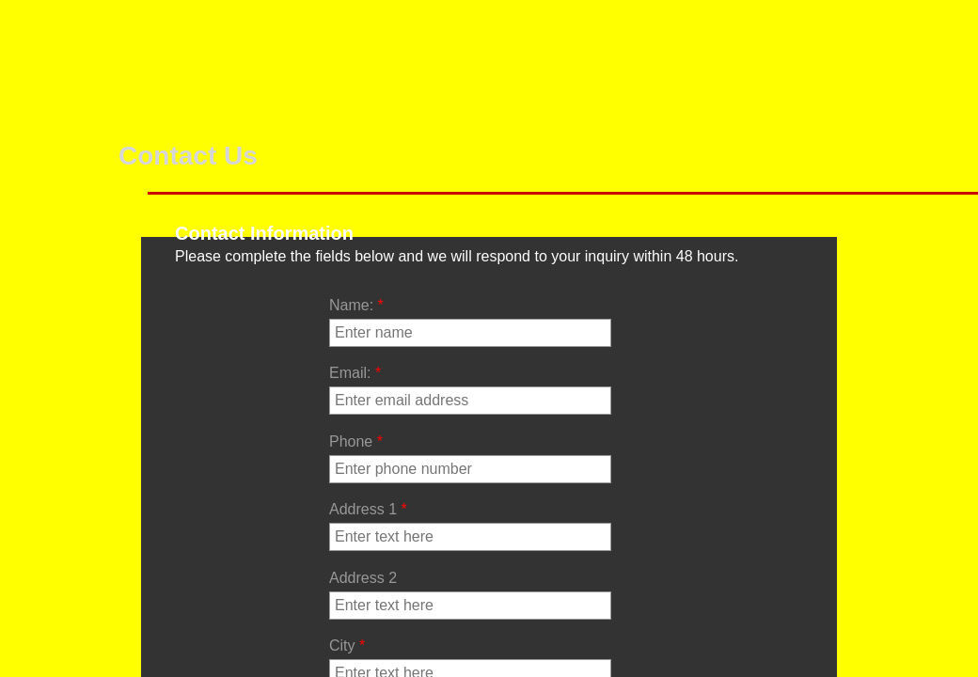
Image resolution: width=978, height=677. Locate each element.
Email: (355, 373)
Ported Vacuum (309, 34)
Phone (356, 441)
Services (90, 20)
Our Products (201, 34)
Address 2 (363, 578)
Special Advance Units (416, 49)
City (347, 645)
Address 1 (368, 509)
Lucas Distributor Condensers (919, 49)
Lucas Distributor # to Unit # (655, 63)
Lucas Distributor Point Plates (532, 63)
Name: (356, 305)
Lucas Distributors (783, 34)
